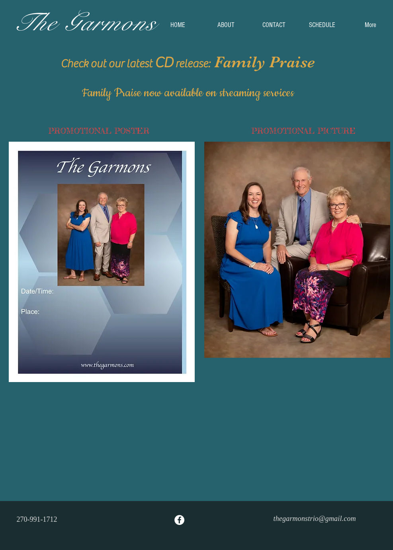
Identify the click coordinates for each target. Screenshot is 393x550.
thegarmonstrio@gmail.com (315, 519)
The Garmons (84, 23)
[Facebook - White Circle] (179, 520)
